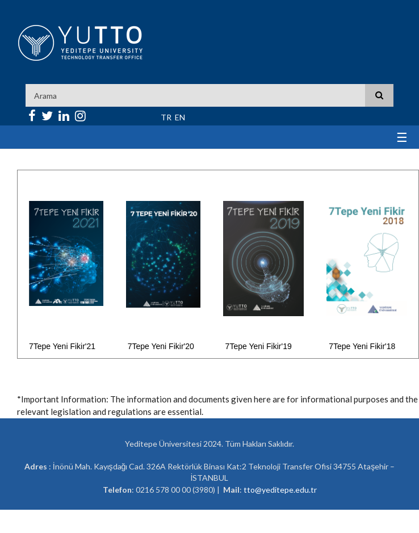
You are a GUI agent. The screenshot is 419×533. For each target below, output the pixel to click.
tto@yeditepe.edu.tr (280, 489)
